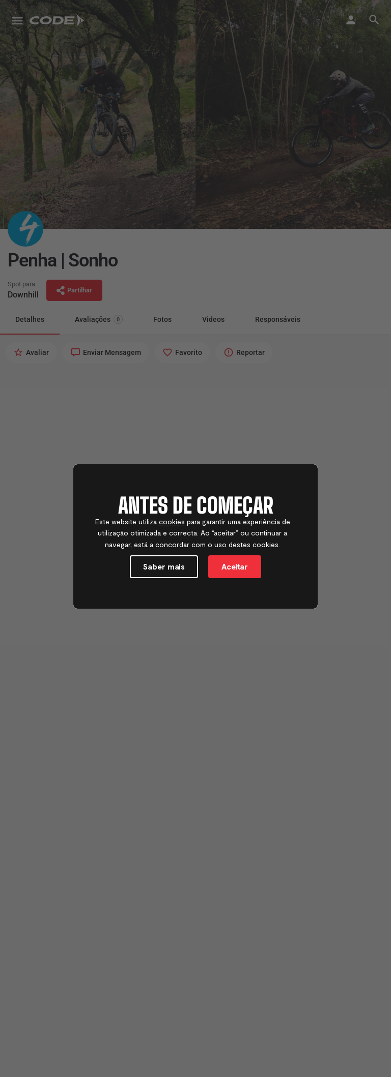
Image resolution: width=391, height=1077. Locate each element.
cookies (172, 521)
